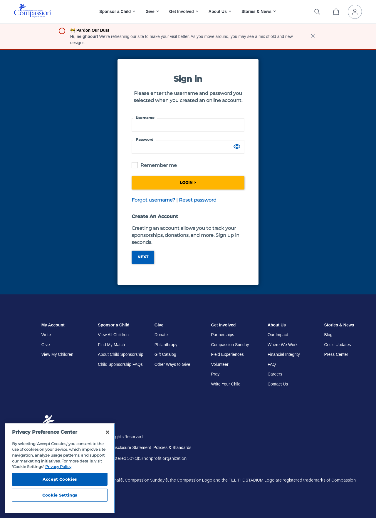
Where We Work (283, 344)
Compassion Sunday (230, 344)
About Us (277, 325)
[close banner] (313, 36)
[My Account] (355, 12)
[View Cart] (336, 12)
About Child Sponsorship (120, 354)
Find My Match (111, 344)
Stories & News (339, 325)
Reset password (197, 200)
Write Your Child (225, 384)
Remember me (158, 165)
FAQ (272, 364)
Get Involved (223, 325)
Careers (275, 374)
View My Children (57, 354)
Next (142, 257)
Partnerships (222, 334)
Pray (215, 374)
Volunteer (219, 364)
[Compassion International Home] (32, 16)
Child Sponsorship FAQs (120, 364)
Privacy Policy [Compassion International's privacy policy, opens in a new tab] (58, 466)
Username (145, 117)
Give (45, 344)
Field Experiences (227, 354)
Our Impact (278, 334)
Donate (161, 334)
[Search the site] (317, 12)
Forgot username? (153, 200)
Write (46, 334)
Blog (328, 334)
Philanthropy (166, 344)
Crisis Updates (337, 344)
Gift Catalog (165, 354)
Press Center (336, 354)
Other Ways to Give (172, 364)
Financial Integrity (284, 354)
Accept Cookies (60, 479)
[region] (60, 468)
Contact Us (278, 384)
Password (144, 139)
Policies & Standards (172, 447)
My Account (53, 325)
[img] (32, 11)
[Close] (107, 432)
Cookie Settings (59, 495)
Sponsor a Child (113, 325)
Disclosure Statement (131, 447)
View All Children (113, 334)
